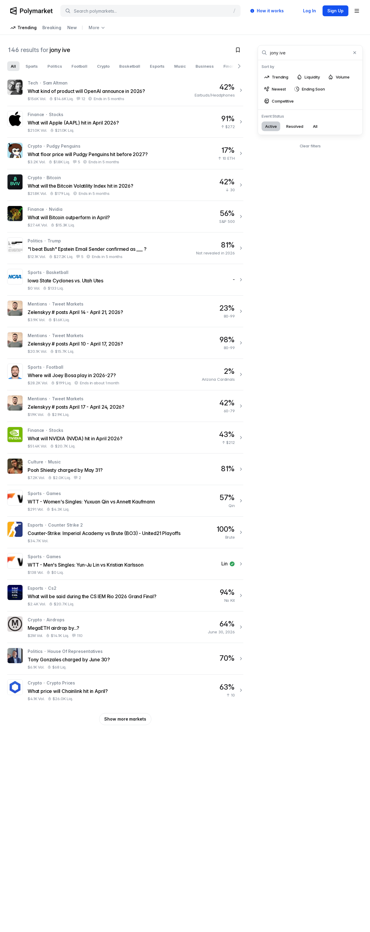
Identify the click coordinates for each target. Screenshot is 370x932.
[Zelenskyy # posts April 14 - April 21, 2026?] (125, 311)
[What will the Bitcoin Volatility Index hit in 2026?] (125, 185)
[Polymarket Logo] (31, 11)
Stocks (56, 114)
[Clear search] (354, 52)
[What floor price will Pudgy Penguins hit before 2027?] (125, 153)
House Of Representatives (75, 651)
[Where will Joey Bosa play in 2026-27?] (125, 374)
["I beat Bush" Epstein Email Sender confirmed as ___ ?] (125, 248)
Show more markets (125, 718)
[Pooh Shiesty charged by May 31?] (125, 469)
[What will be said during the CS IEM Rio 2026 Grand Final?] (125, 595)
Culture (35, 461)
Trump (54, 240)
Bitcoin (54, 177)
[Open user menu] (357, 11)
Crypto (35, 146)
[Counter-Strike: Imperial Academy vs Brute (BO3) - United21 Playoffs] (125, 532)
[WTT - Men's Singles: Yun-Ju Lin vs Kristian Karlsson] (125, 564)
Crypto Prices (61, 682)
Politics (35, 240)
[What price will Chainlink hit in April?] (125, 690)
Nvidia (55, 209)
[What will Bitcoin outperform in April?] (125, 216)
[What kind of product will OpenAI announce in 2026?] (125, 90)
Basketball (57, 272)
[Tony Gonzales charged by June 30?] (125, 658)
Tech (33, 82)
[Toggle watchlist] (237, 50)
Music (54, 461)
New (72, 27)
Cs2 (52, 588)
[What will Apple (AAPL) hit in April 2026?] (125, 121)
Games (53, 493)
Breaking (51, 27)
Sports (34, 272)
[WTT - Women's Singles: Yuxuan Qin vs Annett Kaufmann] (125, 500)
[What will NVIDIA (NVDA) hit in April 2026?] (125, 437)
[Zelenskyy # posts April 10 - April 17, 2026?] (125, 342)
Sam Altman (55, 82)
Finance (36, 114)
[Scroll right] (239, 66)
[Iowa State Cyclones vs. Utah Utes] (125, 279)
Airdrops (55, 619)
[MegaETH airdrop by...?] (125, 627)
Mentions (37, 303)
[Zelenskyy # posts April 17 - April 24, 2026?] (125, 406)
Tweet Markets (67, 303)
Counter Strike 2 (65, 525)
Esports (35, 525)
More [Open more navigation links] (97, 27)
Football (54, 367)
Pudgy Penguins (63, 146)
